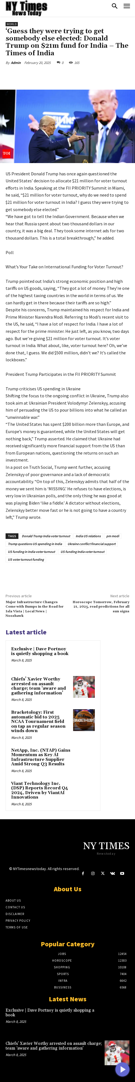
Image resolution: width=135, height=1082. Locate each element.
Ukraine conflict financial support (91, 544)
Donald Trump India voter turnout (46, 536)
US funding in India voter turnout (31, 552)
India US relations (88, 536)
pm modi (112, 536)
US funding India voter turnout (82, 552)
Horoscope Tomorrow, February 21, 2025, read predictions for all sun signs (101, 606)
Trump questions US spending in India (35, 544)
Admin (16, 62)
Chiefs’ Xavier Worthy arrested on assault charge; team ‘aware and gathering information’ (38, 686)
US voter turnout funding (26, 559)
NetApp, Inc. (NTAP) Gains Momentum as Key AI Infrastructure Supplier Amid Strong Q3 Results (40, 757)
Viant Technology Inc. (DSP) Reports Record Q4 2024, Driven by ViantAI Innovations (39, 790)
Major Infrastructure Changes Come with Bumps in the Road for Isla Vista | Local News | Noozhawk (35, 609)
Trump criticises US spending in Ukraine (43, 388)
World (12, 24)
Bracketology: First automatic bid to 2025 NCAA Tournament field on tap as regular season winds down (38, 722)
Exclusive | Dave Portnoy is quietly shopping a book (39, 651)
